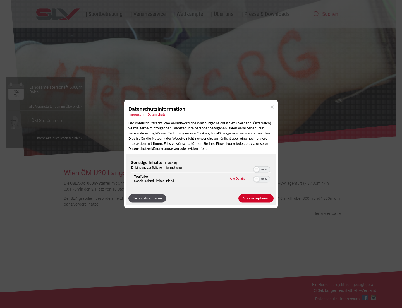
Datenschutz (326, 299)
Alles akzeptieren (256, 198)
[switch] (262, 169)
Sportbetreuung (105, 14)
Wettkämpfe (189, 14)
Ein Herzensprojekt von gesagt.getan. (344, 284)
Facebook (365, 297)
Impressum (350, 299)
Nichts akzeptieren (147, 198)
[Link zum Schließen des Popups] (272, 106)
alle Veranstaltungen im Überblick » (55, 107)
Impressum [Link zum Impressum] (136, 114)
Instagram (373, 297)
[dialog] (201, 154)
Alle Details (237, 179)
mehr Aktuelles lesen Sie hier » (59, 138)
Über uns (223, 14)
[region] (201, 173)
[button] (256, 169)
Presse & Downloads (266, 14)
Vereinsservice (149, 14)
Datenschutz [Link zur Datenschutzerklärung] (156, 114)
